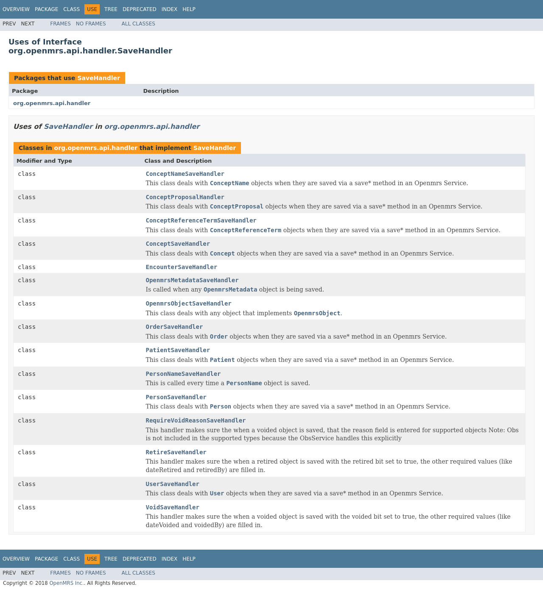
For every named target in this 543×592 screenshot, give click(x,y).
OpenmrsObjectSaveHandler (189, 303)
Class (71, 9)
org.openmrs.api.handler (51, 103)
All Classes (138, 24)
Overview (16, 9)
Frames (60, 24)
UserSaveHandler (172, 484)
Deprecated (140, 9)
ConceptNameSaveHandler (185, 173)
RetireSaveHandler (176, 452)
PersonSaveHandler (176, 397)
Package (46, 9)
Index (170, 9)
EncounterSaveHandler (182, 267)
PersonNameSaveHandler (183, 373)
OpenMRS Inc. (66, 583)
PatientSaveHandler (178, 350)
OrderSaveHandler (174, 326)
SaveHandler (98, 78)
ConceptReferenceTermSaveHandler (201, 220)
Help (189, 9)
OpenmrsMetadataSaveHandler (192, 280)
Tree (111, 9)
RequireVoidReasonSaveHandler (196, 420)
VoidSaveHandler (172, 507)
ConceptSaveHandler (178, 243)
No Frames (91, 24)
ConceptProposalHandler (185, 197)
